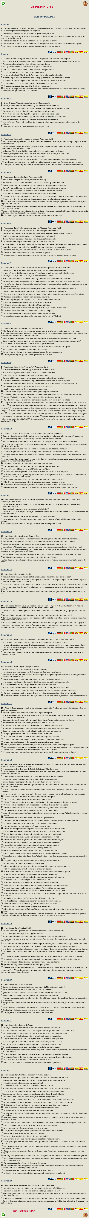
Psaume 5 (6, 172)
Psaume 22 (6, 1070)
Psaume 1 (6, 24)
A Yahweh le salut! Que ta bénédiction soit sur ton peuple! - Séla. (25, 127)
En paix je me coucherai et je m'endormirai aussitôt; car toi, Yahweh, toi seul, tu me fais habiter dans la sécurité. (42, 165)
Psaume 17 (6, 703)
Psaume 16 (6, 662)
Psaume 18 (6, 760)
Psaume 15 (6, 635)
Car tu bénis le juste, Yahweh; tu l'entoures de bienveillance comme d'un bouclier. (32, 216)
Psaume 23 (6, 1181)
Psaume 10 (6, 429)
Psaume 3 (6, 98)
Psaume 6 (6, 223)
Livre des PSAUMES (44, 17)
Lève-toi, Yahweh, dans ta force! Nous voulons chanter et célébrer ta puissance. (32, 1063)
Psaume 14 (6, 601)
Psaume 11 (6, 495)
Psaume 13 (6, 569)
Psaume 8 (6, 324)
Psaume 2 (6, 54)
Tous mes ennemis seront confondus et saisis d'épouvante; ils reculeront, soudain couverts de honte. (39, 255)
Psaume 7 (6, 263)
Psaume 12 (6, 531)
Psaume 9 (6, 362)
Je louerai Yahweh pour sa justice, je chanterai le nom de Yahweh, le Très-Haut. (32, 316)
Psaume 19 (6, 923)
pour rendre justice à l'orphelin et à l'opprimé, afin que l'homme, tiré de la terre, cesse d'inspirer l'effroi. (40, 487)
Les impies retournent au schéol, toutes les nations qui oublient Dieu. (33, 414)
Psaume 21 (6, 1020)
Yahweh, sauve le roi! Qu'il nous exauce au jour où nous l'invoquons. (28, 1013)
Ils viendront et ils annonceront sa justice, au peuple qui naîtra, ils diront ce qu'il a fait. (34, 1173)
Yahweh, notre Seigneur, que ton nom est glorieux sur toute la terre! (27, 355)
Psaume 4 (6, 134)
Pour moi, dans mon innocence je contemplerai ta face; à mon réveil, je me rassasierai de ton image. (39, 752)
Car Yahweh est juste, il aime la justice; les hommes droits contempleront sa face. (31, 524)
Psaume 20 (6, 980)
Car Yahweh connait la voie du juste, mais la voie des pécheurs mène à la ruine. (31, 46)
